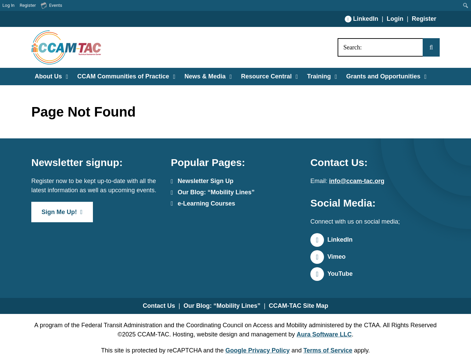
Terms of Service (327, 350)
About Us (48, 76)
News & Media (205, 76)
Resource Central (266, 76)
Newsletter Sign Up (205, 181)
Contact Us (159, 305)
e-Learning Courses (206, 203)
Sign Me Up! (59, 212)
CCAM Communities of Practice (123, 76)
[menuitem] (465, 5)
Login (395, 18)
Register (424, 18)
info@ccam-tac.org (357, 181)
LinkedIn (365, 18)
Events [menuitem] (51, 5)
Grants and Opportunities (383, 76)
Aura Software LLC (324, 334)
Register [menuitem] (28, 5)
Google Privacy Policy (257, 350)
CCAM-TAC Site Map (298, 305)
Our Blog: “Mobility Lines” (216, 192)
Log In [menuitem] (8, 5)
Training (319, 76)
